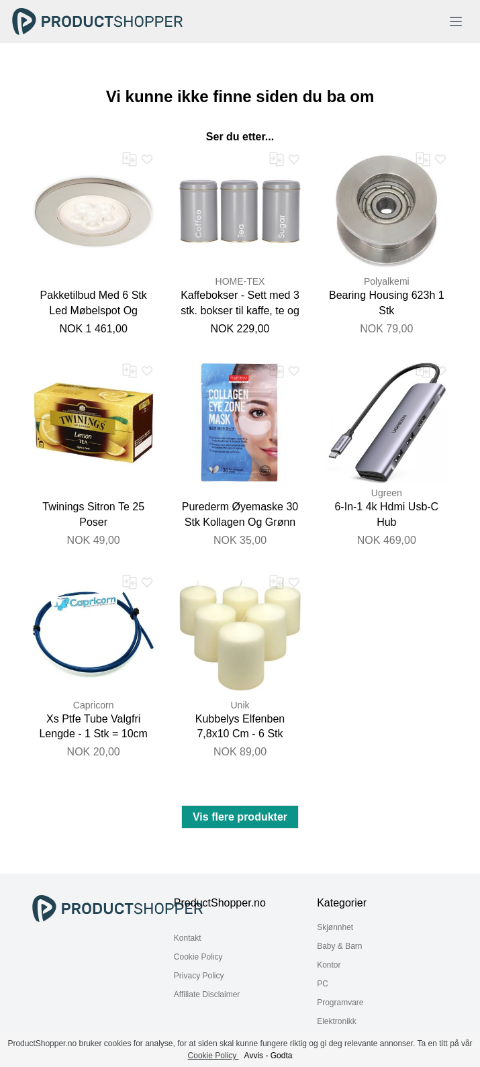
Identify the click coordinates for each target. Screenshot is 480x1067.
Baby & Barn (339, 946)
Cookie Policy (198, 957)
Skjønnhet (335, 927)
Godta (282, 1055)
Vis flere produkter (240, 817)
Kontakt (187, 938)
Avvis (253, 1055)
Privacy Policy (199, 975)
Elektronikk (336, 1021)
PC (322, 983)
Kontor (328, 965)
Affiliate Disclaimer (207, 994)
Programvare (340, 1002)
